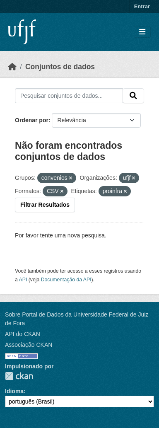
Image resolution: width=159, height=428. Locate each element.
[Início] (12, 67)
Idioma (14, 391)
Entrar (142, 6)
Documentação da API (66, 280)
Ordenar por (31, 120)
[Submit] (133, 95)
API (23, 280)
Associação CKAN (28, 344)
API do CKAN (22, 334)
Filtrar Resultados (45, 204)
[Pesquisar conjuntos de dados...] (69, 95)
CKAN (19, 376)
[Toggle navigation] (142, 32)
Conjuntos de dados (60, 67)
